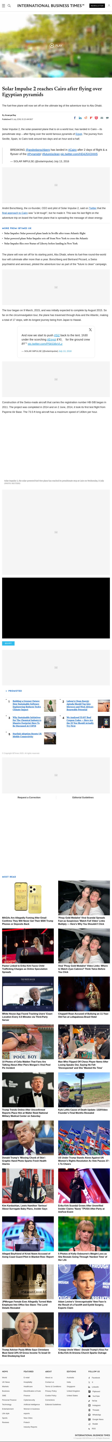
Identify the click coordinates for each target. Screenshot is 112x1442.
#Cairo (72, 149)
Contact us (49, 1382)
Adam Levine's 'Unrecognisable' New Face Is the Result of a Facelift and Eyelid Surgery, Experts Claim (82, 1304)
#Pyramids (34, 154)
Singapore (71, 1386)
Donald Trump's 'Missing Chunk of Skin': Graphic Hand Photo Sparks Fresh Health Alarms (24, 1161)
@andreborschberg (38, 149)
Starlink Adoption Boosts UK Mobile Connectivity (27, 735)
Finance (27, 1395)
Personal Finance (9, 1400)
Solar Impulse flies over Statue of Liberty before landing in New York (41, 244)
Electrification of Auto (32, 1391)
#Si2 (57, 335)
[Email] (101, 117)
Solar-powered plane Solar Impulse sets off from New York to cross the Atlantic (46, 238)
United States (72, 1395)
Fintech (27, 1422)
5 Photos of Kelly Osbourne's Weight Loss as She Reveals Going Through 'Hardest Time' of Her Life (82, 1257)
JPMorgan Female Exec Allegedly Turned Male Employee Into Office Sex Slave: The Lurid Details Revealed (27, 1304)
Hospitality (28, 1382)
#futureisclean (51, 154)
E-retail (27, 1377)
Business (6, 1391)
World (4, 1377)
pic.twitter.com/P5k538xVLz (45, 343)
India (69, 1382)
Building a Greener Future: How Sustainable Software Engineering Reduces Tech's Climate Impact (27, 705)
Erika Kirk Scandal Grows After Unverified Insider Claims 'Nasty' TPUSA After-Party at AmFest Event (81, 1208)
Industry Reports (30, 1427)
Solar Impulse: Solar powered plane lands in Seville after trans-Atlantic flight (44, 233)
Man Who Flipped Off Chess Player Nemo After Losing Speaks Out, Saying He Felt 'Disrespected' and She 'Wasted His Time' (83, 1065)
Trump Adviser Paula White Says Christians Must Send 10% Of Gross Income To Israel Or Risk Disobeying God (26, 1353)
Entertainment (8, 1409)
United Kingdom (73, 1391)
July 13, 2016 (61, 161)
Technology (6, 1404)
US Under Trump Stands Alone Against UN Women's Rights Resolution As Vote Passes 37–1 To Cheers (84, 1161)
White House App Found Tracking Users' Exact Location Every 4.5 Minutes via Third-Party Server (27, 1017)
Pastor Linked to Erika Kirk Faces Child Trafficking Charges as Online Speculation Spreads (24, 969)
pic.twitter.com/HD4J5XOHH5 (79, 154)
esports (27, 1413)
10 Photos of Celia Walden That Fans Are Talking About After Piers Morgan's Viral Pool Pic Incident (26, 1065)
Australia (70, 1377)
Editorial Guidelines (83, 797)
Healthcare (28, 1386)
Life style (5, 1413)
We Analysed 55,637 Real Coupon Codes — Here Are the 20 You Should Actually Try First (80, 721)
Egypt (79, 134)
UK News (6, 1382)
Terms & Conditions (53, 1386)
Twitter (92, 208)
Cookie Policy (50, 1395)
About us (48, 1377)
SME (4, 1395)
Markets (5, 1386)
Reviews (5, 1422)
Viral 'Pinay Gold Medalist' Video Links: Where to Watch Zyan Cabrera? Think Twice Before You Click (83, 969)
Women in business (32, 1409)
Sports (4, 1418)
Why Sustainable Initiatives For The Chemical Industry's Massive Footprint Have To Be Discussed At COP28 (27, 721)
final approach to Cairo (15, 213)
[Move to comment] (107, 117)
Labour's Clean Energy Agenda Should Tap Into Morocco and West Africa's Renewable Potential (80, 705)
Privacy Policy (51, 1391)
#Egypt (51, 339)
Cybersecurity (29, 1400)
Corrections (50, 1400)
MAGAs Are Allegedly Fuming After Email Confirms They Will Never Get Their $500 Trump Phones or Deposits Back (27, 921)
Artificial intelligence (32, 1404)
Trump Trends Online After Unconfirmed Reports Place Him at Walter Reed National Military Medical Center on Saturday (25, 1113)
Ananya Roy (10, 115)
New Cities (28, 1418)
